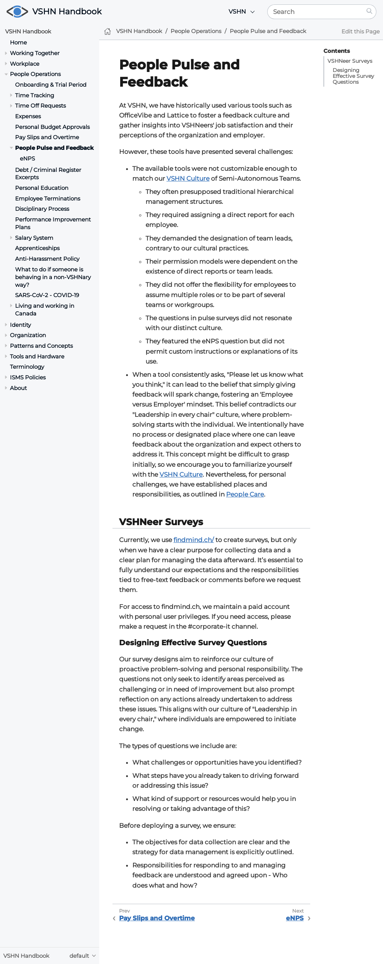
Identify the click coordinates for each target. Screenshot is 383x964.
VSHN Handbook (66, 12)
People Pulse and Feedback (54, 147)
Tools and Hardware (37, 356)
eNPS (27, 158)
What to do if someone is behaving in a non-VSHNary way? (53, 277)
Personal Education (41, 187)
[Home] (107, 31)
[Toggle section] (6, 53)
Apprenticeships (37, 248)
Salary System (34, 237)
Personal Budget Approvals (52, 126)
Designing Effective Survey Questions (353, 76)
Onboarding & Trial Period (50, 84)
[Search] (315, 11)
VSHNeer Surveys (349, 61)
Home (18, 42)
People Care (245, 494)
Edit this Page (360, 31)
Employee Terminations (47, 198)
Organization (28, 335)
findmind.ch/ (193, 540)
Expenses (28, 116)
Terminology (27, 366)
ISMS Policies (28, 377)
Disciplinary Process (42, 208)
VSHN (237, 11)
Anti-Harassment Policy (47, 258)
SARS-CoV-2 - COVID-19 (47, 295)
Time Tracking (34, 95)
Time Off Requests (40, 105)
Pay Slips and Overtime (47, 137)
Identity (20, 324)
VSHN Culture (188, 178)
